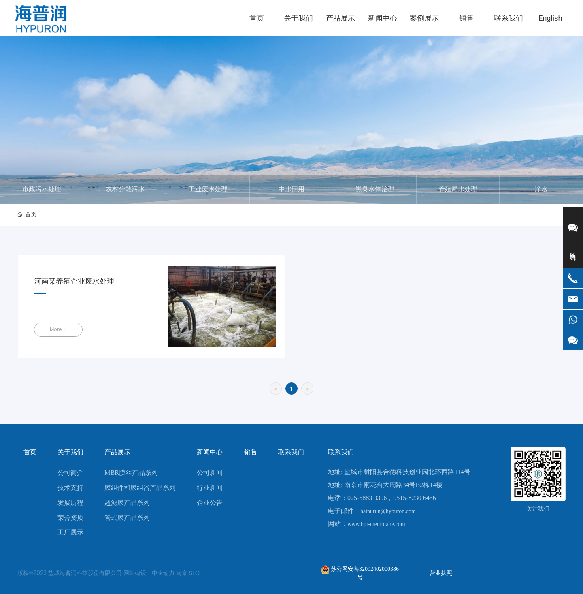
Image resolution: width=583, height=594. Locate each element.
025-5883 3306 (367, 497)
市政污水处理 (41, 189)
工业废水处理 (208, 189)
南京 (181, 573)
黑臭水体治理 (374, 189)
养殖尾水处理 (457, 189)
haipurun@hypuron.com (388, 511)
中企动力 (163, 573)
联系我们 (341, 452)
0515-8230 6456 (414, 497)
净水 (541, 189)
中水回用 (291, 189)
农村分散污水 (125, 189)
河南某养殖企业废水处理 (74, 281)
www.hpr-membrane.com (376, 524)
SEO (194, 573)
